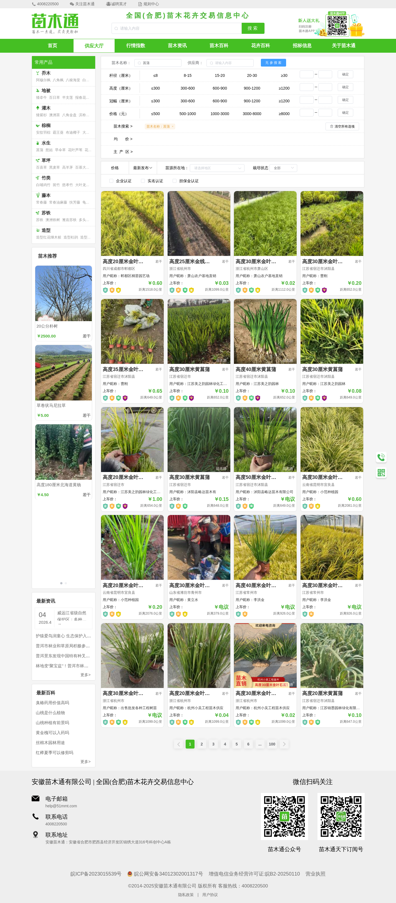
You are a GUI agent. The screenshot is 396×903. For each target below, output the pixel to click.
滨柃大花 (86, 115)
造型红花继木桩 (48, 237)
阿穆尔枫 (43, 80)
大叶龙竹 (82, 185)
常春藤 (41, 202)
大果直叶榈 (91, 132)
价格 (115, 168)
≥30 (284, 75)
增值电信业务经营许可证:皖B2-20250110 (254, 874)
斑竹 (56, 185)
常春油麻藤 (58, 202)
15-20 (220, 75)
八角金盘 (69, 115)
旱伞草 (60, 150)
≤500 (155, 113)
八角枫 (58, 80)
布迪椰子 (73, 132)
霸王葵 (58, 132)
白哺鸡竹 (43, 185)
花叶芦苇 (75, 150)
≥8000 (284, 113)
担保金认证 (189, 181)
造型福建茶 (89, 237)
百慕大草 (82, 167)
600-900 (220, 88)
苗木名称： (121, 62)
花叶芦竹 (92, 150)
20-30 (252, 75)
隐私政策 (186, 894)
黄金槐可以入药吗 (52, 732)
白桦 (86, 80)
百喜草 (41, 167)
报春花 (80, 97)
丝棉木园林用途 (50, 742)
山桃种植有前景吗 (52, 722)
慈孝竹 (67, 185)
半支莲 (67, 97)
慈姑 (49, 150)
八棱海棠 (73, 80)
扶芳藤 (74, 202)
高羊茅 (67, 167)
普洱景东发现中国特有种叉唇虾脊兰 (69, 655)
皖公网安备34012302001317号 (165, 874)
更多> (85, 675)
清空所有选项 (345, 126)
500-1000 (188, 113)
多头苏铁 (86, 220)
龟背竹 (87, 202)
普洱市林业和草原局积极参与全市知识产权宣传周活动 (86, 645)
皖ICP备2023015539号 (96, 874)
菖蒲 (39, 150)
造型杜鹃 (71, 237)
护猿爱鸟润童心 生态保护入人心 (65, 635)
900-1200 (252, 88)
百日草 (54, 97)
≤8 (155, 75)
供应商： (195, 62)
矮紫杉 (41, 115)
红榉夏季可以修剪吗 (54, 752)
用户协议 (210, 894)
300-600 (188, 88)
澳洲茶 (54, 115)
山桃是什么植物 (50, 712)
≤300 (155, 88)
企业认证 (124, 181)
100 (272, 744)
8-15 (187, 75)
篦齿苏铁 (69, 220)
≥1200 (284, 88)
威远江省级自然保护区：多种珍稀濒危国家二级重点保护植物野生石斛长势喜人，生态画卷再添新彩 (71, 615)
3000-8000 (252, 113)
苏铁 (39, 220)
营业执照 (316, 874)
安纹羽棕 (43, 132)
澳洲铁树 (53, 220)
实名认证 (155, 181)
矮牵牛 (41, 97)
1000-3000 (220, 113)
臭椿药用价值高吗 (52, 702)
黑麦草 (54, 167)
